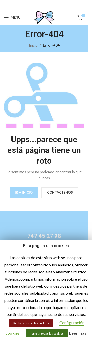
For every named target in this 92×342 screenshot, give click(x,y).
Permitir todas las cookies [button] (47, 333)
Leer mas (77, 332)
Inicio (33, 45)
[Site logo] (44, 17)
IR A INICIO (24, 192)
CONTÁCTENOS (60, 192)
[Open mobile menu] (12, 17)
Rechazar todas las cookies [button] (31, 323)
